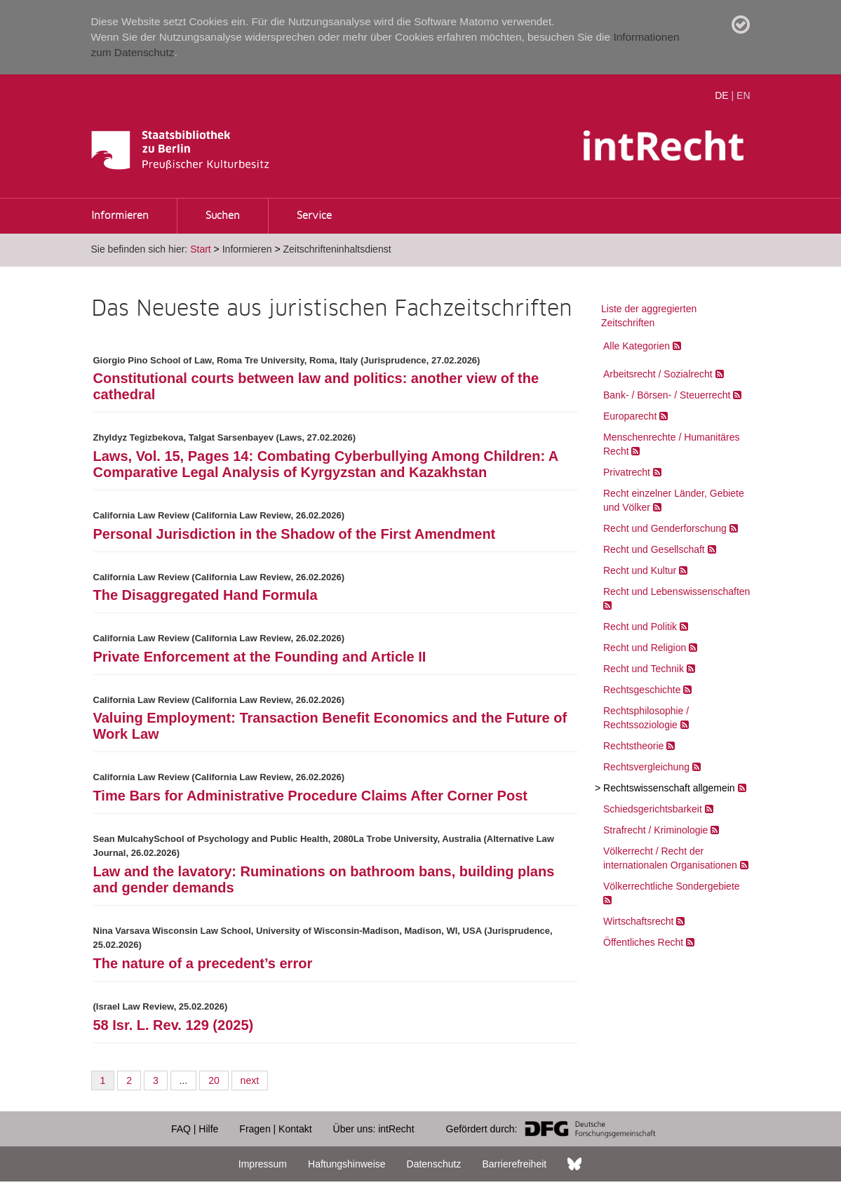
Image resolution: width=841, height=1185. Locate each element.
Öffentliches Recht (643, 942)
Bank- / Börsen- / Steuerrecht (666, 395)
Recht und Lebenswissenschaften (676, 591)
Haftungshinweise (347, 1164)
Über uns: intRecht (374, 1128)
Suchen (223, 216)
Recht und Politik (640, 626)
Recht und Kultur (639, 570)
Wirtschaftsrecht (638, 921)
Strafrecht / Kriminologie (655, 830)
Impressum (262, 1164)
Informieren (120, 216)
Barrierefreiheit (514, 1164)
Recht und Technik (643, 668)
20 (214, 1080)
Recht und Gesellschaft (654, 549)
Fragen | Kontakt (275, 1128)
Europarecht (630, 416)
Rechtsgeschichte (642, 689)
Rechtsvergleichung (646, 766)
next (250, 1080)
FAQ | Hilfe (194, 1128)
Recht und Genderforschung (665, 528)
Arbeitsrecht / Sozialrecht (658, 374)
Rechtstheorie (633, 745)
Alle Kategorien (636, 346)
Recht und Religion (644, 647)
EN (743, 95)
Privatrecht (626, 472)
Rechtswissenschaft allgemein (669, 788)
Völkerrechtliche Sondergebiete (671, 886)
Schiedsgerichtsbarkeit (652, 809)
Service (314, 216)
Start (200, 249)
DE (721, 95)
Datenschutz (434, 1164)
